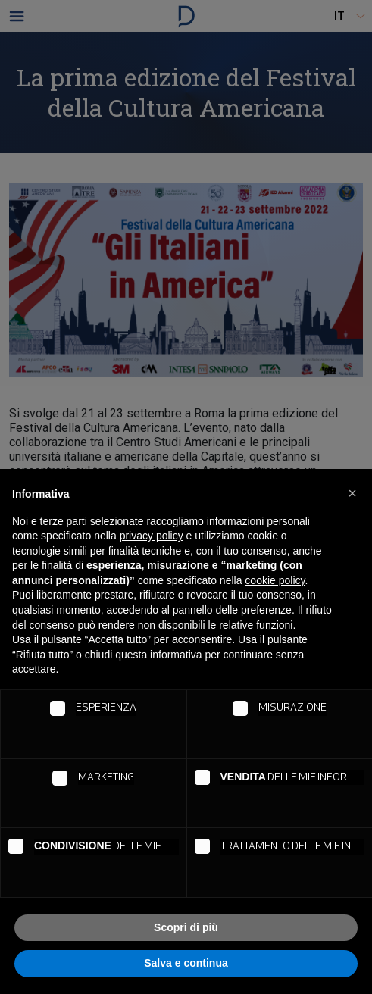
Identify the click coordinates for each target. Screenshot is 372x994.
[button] (352, 493)
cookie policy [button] (275, 580)
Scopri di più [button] (186, 927)
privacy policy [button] (151, 536)
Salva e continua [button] (185, 963)
